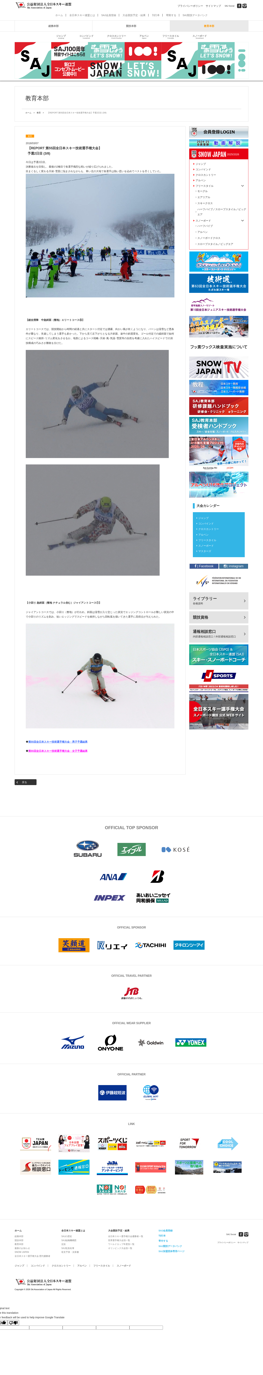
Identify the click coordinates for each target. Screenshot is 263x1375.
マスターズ (204, 551)
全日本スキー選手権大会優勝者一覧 (125, 1236)
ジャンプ (61, 37)
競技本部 (131, 26)
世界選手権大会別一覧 (119, 1240)
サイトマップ (213, 5)
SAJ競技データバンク (195, 15)
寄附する (171, 15)
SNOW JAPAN (22, 1252)
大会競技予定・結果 (134, 15)
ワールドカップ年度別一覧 (121, 1244)
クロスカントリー (116, 37)
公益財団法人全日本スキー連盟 (44, 1282)
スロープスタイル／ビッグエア (215, 244)
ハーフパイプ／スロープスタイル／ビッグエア (221, 212)
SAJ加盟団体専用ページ (171, 1251)
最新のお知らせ (22, 1248)
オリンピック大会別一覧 (120, 1248)
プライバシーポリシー (190, 5)
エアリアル (203, 197)
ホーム (59, 15)
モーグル (202, 191)
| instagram (234, 566)
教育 (39, 113)
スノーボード (200, 37)
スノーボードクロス (208, 238)
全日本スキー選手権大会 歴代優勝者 (32, 1256)
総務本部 (53, 26)
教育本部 (209, 26)
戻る (24, 782)
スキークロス (205, 203)
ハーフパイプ (205, 225)
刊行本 (156, 15)
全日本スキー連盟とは (82, 15)
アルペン (144, 37)
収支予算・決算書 (70, 1252)
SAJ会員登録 (108, 15)
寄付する (163, 1240)
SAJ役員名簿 (67, 1248)
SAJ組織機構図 (68, 1240)
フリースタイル (170, 37)
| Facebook (204, 566)
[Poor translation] (13, 1322)
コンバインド (86, 37)
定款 (63, 1244)
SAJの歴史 (66, 1236)
